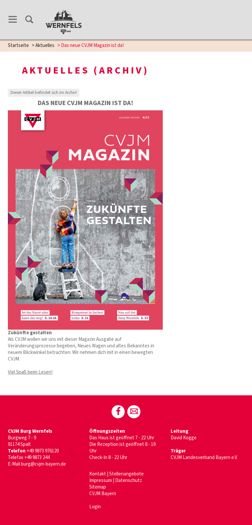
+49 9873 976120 (43, 451)
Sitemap (97, 487)
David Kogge (184, 437)
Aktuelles (44, 45)
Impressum (100, 480)
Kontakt (97, 473)
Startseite (18, 45)
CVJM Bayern (102, 493)
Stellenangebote (126, 473)
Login (95, 506)
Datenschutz (128, 480)
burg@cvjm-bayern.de (43, 464)
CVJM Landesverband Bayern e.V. (204, 457)
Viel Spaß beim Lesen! (30, 372)
